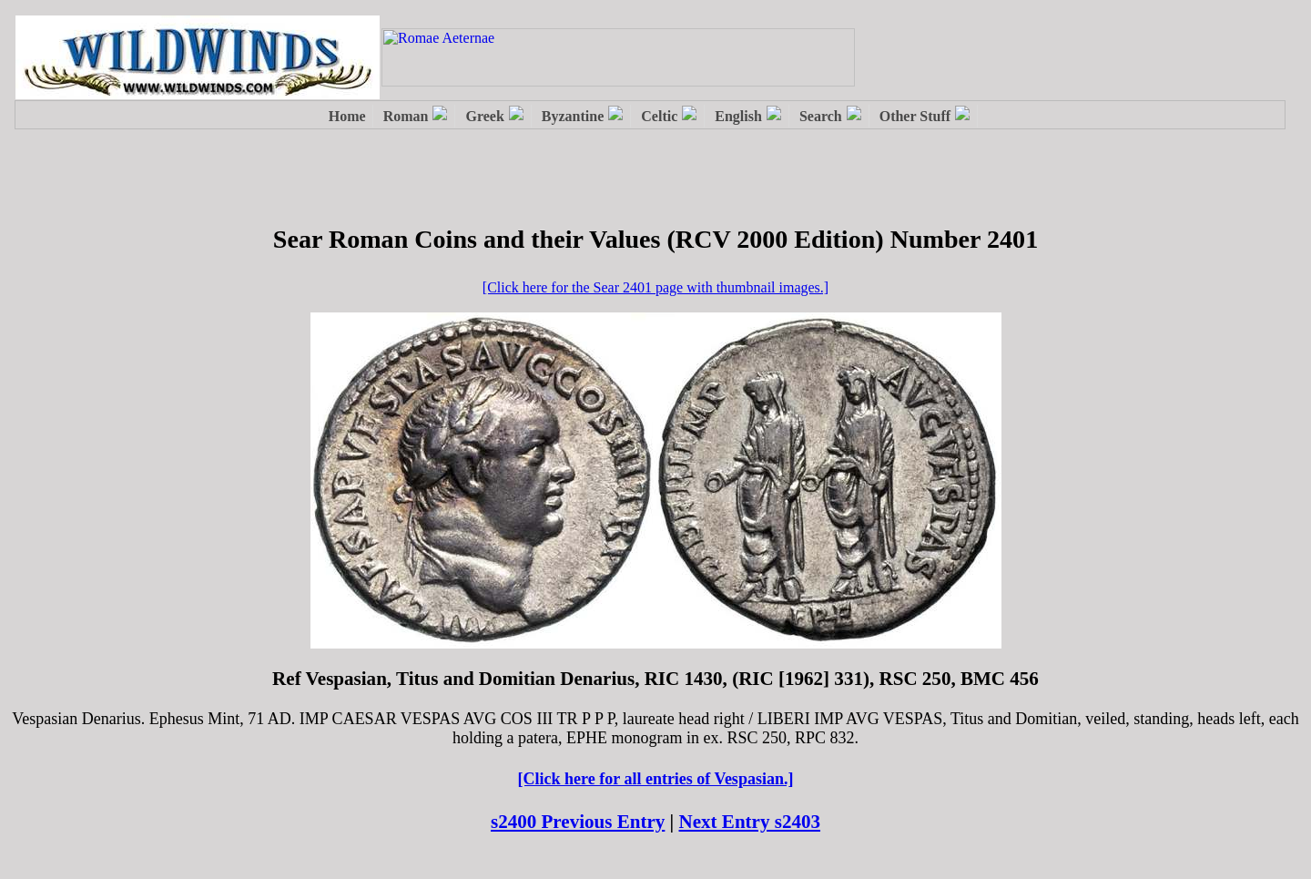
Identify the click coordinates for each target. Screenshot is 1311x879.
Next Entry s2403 (750, 822)
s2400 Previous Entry (578, 822)
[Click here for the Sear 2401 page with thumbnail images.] (655, 287)
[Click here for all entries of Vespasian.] (656, 779)
